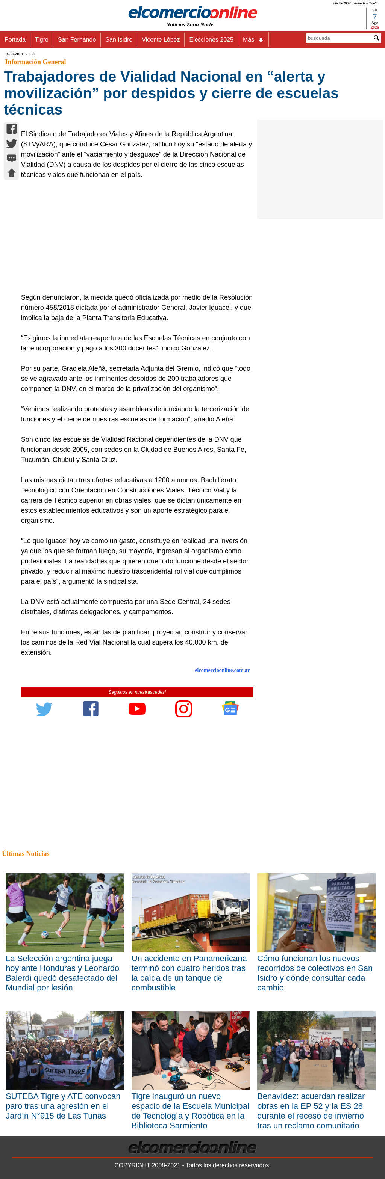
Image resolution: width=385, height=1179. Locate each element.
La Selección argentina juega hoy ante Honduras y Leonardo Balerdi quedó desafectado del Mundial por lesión (62, 973)
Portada (15, 39)
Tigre (42, 39)
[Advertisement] (134, 236)
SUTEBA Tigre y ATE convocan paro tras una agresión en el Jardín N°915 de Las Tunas (63, 1105)
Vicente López (161, 39)
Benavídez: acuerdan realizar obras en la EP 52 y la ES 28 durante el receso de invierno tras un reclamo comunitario (311, 1110)
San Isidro (118, 39)
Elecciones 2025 (211, 39)
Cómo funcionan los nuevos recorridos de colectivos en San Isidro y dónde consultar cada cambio (315, 973)
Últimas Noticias (25, 853)
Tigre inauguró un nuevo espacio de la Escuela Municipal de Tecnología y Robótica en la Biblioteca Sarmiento (190, 1110)
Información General (35, 62)
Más (253, 39)
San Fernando (77, 39)
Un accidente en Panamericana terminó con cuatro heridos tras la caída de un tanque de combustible (189, 973)
